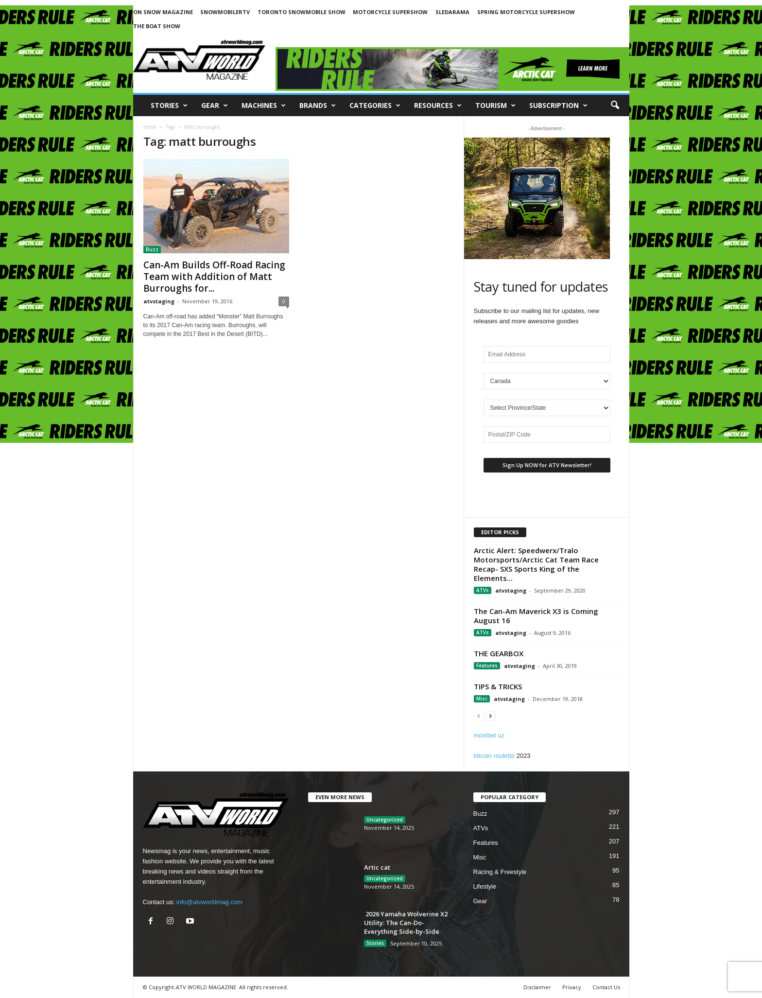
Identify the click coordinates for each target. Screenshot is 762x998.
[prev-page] (479, 716)
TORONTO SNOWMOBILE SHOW (302, 12)
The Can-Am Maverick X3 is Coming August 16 (536, 615)
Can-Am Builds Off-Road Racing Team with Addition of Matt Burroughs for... (214, 277)
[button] (614, 105)
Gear (214, 105)
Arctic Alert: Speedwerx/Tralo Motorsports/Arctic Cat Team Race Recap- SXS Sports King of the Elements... (536, 564)
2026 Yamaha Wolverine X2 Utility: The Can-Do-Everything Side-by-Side (406, 923)
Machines (264, 105)
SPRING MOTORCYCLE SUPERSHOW (526, 12)
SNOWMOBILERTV (225, 12)
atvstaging (158, 301)
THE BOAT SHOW (156, 26)
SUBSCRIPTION (558, 105)
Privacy (571, 987)
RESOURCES (438, 105)
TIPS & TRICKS (498, 686)
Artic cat (377, 867)
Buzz (152, 249)
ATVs (482, 590)
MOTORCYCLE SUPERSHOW (390, 12)
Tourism (495, 105)
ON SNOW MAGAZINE (163, 12)
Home (149, 126)
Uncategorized (384, 819)
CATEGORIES (374, 105)
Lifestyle (485, 886)
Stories (169, 105)
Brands (317, 105)
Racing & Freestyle (500, 871)
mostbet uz (489, 735)
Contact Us (606, 987)
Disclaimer (537, 987)
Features (487, 665)
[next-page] (490, 716)
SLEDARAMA (452, 12)
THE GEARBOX (498, 653)
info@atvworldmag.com (209, 902)
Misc (481, 698)
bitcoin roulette (494, 755)
